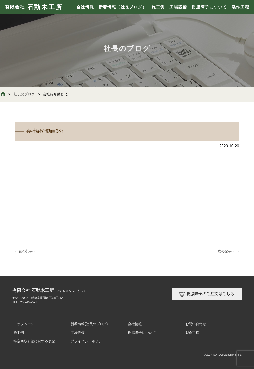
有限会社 (34, 7)
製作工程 (240, 7)
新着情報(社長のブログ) (89, 324)
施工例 (158, 7)
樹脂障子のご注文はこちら (206, 294)
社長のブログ (24, 94)
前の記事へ (27, 251)
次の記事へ (226, 251)
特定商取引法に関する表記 (34, 341)
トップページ (23, 324)
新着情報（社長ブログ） (123, 7)
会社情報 (85, 7)
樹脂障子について (209, 7)
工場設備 (178, 7)
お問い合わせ (195, 324)
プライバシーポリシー (88, 341)
